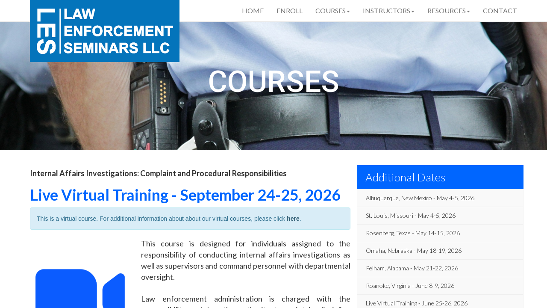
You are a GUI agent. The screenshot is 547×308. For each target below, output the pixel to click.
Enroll (289, 10)
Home (253, 10)
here (293, 218)
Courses (332, 10)
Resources (448, 10)
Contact (500, 10)
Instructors (389, 10)
